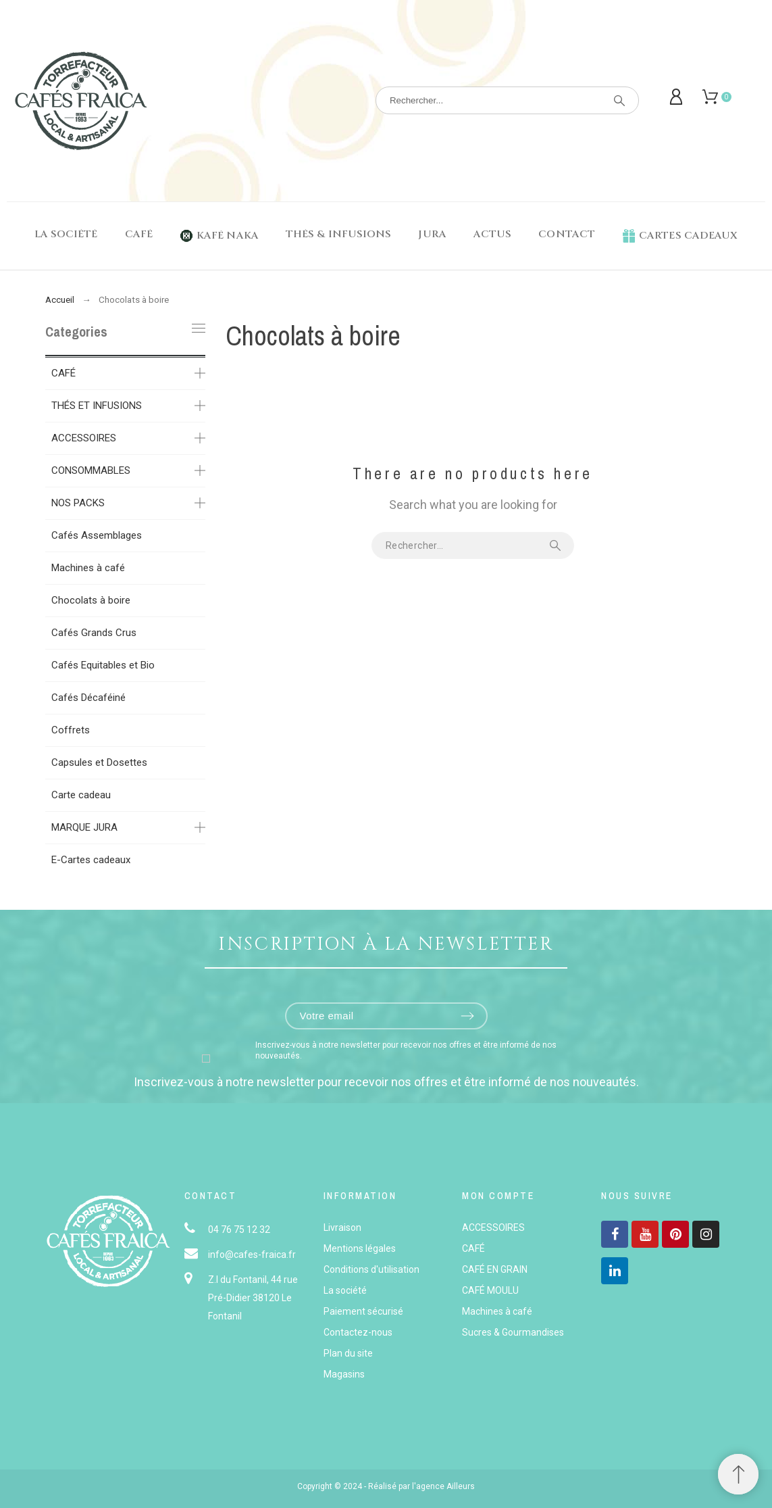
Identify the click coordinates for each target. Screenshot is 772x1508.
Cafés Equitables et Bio (103, 665)
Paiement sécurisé (363, 1311)
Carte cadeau (81, 795)
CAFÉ (63, 373)
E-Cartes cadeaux (90, 860)
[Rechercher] (507, 100)
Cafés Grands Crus (93, 633)
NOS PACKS (78, 503)
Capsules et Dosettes (99, 762)
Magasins (344, 1374)
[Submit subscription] (467, 1016)
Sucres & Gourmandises (513, 1332)
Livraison (342, 1227)
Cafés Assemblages (96, 535)
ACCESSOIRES (83, 438)
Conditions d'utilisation (371, 1269)
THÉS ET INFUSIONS (96, 405)
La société (345, 1290)
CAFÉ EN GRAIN (494, 1269)
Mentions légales (360, 1248)
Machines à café (88, 568)
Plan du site (348, 1353)
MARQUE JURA (84, 827)
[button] (738, 1474)
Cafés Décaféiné (88, 697)
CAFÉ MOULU (490, 1290)
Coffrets (70, 730)
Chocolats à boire (90, 600)
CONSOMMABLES (90, 470)
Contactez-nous (358, 1332)
